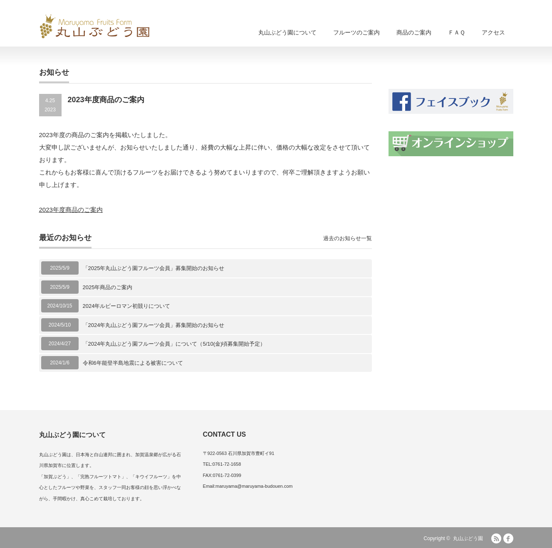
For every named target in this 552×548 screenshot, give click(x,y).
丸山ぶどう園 (468, 538)
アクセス (493, 32)
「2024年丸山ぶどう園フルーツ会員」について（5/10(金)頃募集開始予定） (174, 344)
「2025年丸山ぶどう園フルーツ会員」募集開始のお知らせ (154, 268)
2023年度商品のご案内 (71, 209)
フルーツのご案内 (356, 32)
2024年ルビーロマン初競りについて (127, 306)
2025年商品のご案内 (108, 287)
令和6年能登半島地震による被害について (133, 363)
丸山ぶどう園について (287, 32)
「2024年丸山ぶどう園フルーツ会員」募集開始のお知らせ (154, 325)
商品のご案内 (413, 32)
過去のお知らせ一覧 (347, 238)
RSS (496, 538)
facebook (508, 538)
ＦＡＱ (456, 32)
